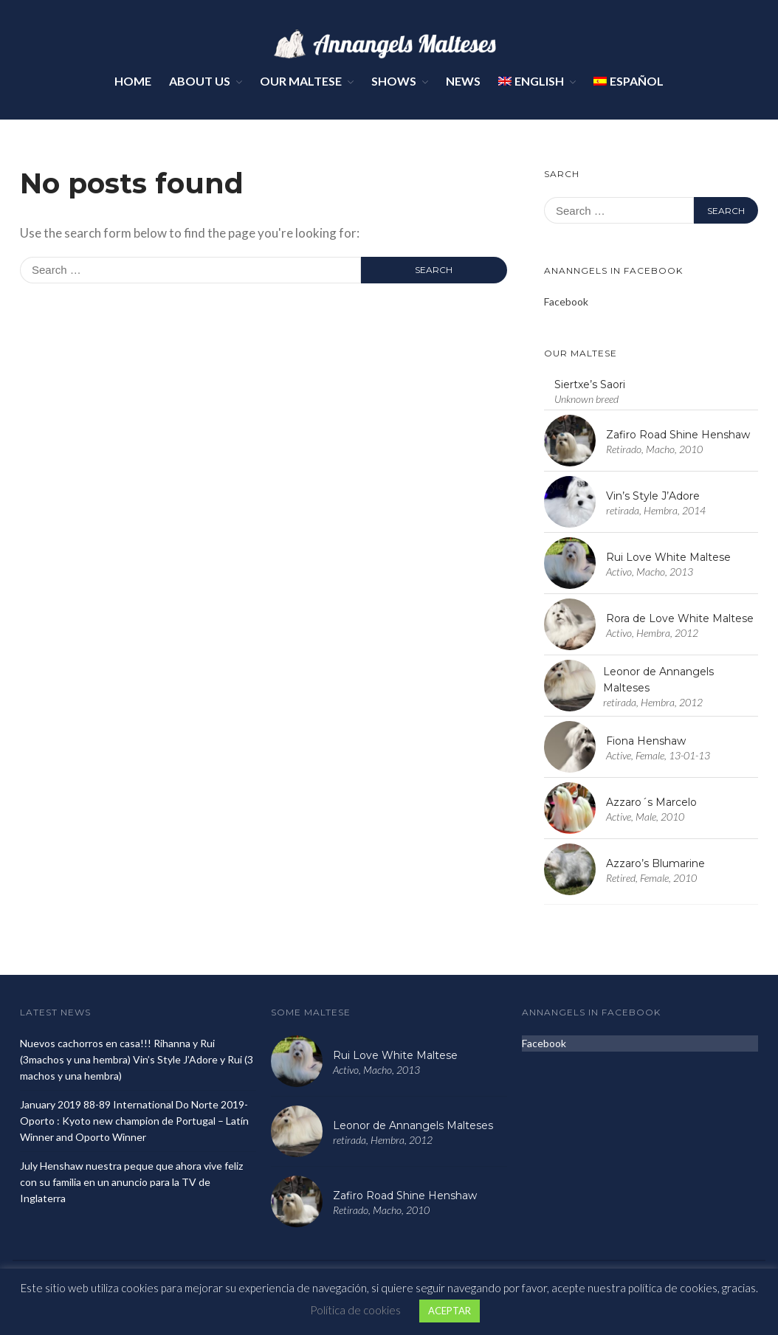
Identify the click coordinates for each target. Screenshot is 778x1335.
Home (132, 81)
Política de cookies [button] (355, 1310)
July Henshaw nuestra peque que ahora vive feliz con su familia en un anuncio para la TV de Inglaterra (131, 1181)
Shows (393, 81)
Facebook (566, 301)
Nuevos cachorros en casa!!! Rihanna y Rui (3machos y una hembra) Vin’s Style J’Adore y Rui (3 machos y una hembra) (136, 1059)
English (531, 81)
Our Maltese (301, 81)
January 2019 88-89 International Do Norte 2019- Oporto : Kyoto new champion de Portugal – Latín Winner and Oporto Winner (134, 1120)
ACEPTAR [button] (449, 1311)
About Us (199, 81)
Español (628, 81)
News (463, 81)
